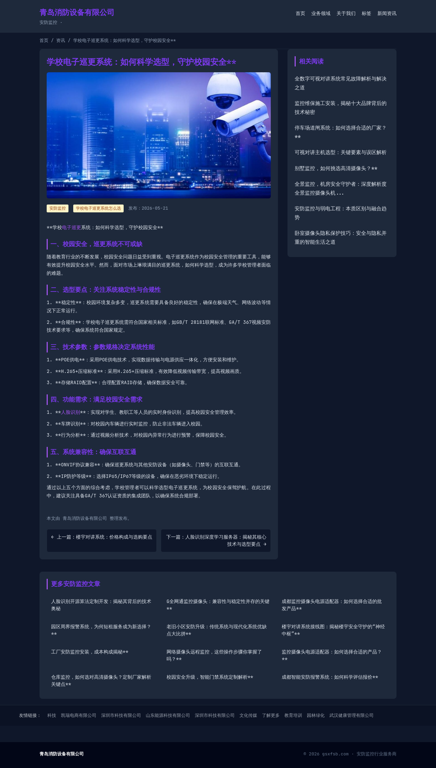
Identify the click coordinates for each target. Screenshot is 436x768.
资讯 (60, 40)
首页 (300, 13)
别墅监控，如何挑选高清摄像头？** (336, 168)
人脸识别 (70, 412)
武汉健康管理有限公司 (351, 715)
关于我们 (346, 13)
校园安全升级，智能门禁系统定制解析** (210, 677)
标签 (366, 13)
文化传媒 (248, 715)
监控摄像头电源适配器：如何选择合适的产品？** (332, 655)
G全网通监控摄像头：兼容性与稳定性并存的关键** (218, 605)
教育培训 (293, 715)
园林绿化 (316, 715)
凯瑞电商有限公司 (78, 715)
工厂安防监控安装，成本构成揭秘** (89, 652)
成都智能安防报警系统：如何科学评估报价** (330, 677)
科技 (51, 715)
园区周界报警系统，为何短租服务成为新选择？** (101, 630)
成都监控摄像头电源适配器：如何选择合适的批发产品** (332, 605)
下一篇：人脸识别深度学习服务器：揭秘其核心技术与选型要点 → (216, 540)
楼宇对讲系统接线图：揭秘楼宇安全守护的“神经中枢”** (333, 630)
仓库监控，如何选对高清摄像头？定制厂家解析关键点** (101, 680)
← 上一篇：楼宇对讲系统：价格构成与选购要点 (101, 537)
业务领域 (320, 13)
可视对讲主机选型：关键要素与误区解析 (341, 152)
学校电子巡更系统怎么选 (98, 208)
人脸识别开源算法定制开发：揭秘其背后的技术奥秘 (101, 605)
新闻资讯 (386, 13)
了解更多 (271, 715)
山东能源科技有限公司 (168, 715)
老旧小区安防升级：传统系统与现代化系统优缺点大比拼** (217, 630)
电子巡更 (71, 227)
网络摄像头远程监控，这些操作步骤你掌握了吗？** (214, 655)
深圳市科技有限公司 (121, 715)
